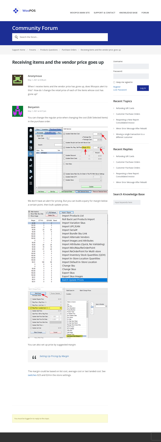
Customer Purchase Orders (128, 114)
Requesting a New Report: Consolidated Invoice (127, 121)
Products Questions (49, 49)
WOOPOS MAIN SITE (80, 13)
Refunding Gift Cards (125, 108)
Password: (117, 71)
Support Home (18, 49)
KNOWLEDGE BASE (128, 13)
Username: (118, 61)
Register (117, 86)
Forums (32, 49)
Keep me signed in (124, 82)
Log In (143, 88)
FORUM (145, 13)
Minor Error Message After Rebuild (131, 128)
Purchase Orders (69, 49)
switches (32, 375)
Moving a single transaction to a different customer (130, 135)
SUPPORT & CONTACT (104, 13)
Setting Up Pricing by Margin (54, 356)
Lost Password (120, 89)
